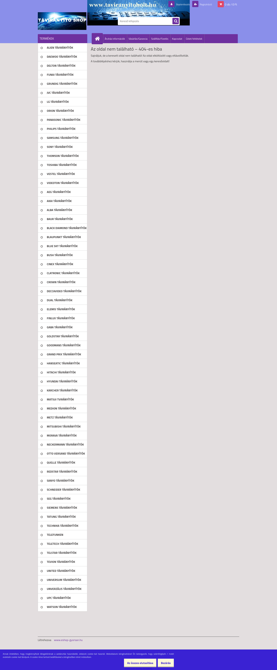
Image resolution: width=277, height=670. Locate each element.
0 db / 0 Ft (231, 4)
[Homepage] (99, 38)
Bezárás (164, 663)
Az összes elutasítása (136, 663)
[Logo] (62, 21)
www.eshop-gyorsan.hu (68, 640)
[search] (175, 21)
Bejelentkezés (179, 4)
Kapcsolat (177, 39)
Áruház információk (115, 39)
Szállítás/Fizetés (159, 39)
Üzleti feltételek (194, 39)
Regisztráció (204, 4)
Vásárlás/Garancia (138, 39)
